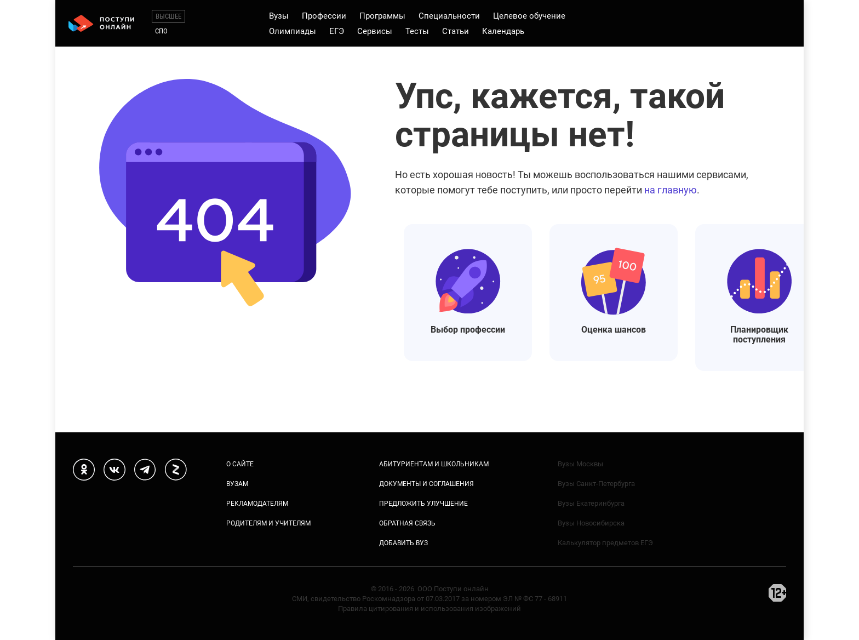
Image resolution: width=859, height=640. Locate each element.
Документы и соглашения (426, 484)
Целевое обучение (529, 16)
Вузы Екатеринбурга (591, 503)
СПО (161, 31)
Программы (382, 16)
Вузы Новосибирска (591, 523)
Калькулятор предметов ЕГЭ (605, 543)
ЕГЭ (336, 31)
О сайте (240, 464)
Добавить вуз (403, 543)
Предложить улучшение (423, 503)
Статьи (455, 31)
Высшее (168, 16)
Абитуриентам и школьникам (434, 464)
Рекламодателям (257, 503)
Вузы (279, 16)
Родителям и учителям (268, 523)
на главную (670, 190)
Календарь (503, 31)
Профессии (324, 16)
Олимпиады (292, 31)
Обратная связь (407, 523)
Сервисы (374, 31)
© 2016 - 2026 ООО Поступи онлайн (430, 589)
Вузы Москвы (580, 464)
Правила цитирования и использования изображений (429, 608)
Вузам (237, 484)
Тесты (417, 31)
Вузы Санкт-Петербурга (596, 483)
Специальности (449, 16)
